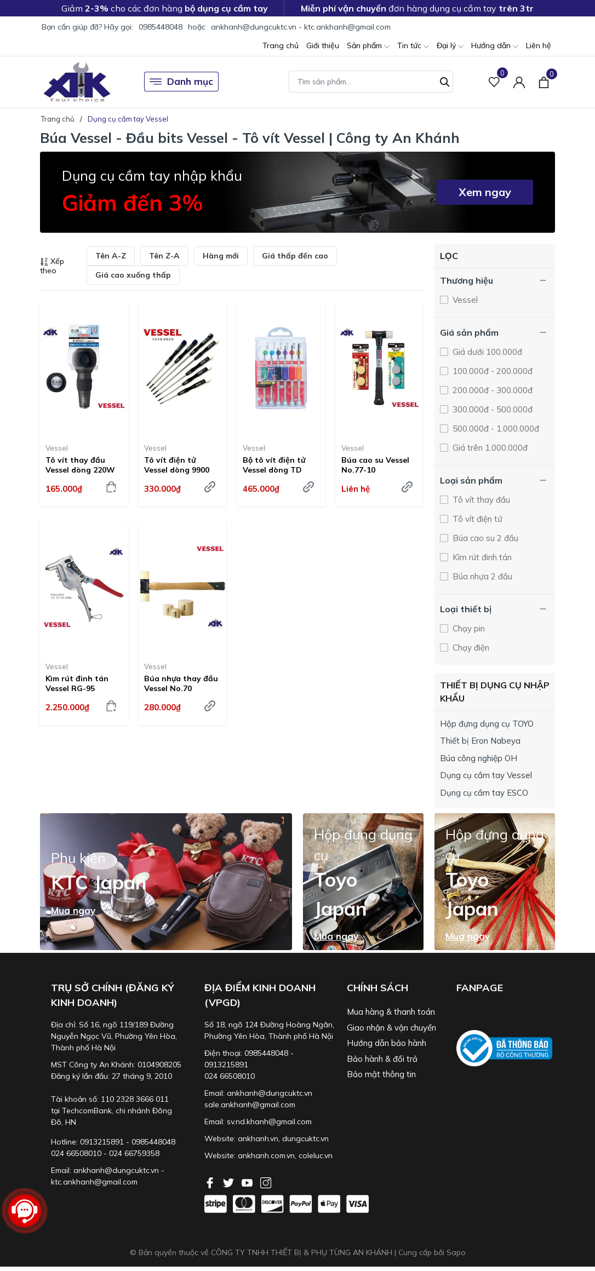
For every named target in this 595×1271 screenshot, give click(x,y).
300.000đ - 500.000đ (491, 409)
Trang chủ (280, 45)
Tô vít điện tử (476, 519)
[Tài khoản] (519, 82)
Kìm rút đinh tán (481, 557)
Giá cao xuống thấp (133, 275)
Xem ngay (485, 192)
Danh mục (181, 82)
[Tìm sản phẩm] (371, 82)
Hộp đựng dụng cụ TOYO (487, 723)
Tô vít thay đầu (480, 499)
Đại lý (450, 46)
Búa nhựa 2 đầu (481, 576)
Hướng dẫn (494, 46)
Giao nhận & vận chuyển (391, 1027)
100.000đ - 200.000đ (491, 371)
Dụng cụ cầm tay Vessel (486, 775)
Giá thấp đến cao (295, 256)
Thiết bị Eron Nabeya (480, 740)
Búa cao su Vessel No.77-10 (375, 465)
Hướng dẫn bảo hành (386, 1043)
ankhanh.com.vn (266, 1155)
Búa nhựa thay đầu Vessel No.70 (181, 683)
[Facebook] (211, 1181)
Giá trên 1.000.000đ (489, 447)
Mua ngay (73, 910)
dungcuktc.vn (305, 1138)
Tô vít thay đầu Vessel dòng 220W (80, 465)
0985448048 (160, 27)
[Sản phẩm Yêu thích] (494, 82)
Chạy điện (469, 647)
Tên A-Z (110, 256)
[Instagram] (265, 1181)
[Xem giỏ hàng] (544, 81)
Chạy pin (467, 628)
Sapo (456, 1252)
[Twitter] (229, 1181)
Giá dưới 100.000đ (486, 352)
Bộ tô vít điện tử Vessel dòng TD (274, 465)
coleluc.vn (316, 1155)
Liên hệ (538, 45)
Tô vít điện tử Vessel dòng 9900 (176, 465)
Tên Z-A (164, 256)
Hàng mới (221, 256)
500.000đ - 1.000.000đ (494, 428)
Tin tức (413, 46)
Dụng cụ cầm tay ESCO (484, 792)
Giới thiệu (322, 45)
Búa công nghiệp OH (478, 758)
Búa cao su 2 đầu (484, 538)
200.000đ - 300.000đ (491, 390)
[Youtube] (248, 1181)
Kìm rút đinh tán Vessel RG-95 (76, 683)
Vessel (56, 448)
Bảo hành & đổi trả (382, 1059)
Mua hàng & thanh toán (391, 1012)
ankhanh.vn (258, 1138)
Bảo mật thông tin (381, 1074)
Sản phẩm (368, 46)
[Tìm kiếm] (444, 80)
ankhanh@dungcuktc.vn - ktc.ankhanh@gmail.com (301, 27)
